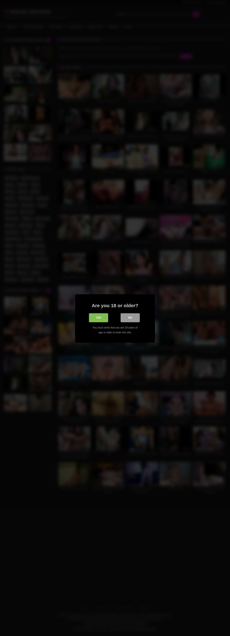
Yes (98, 317)
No (130, 317)
